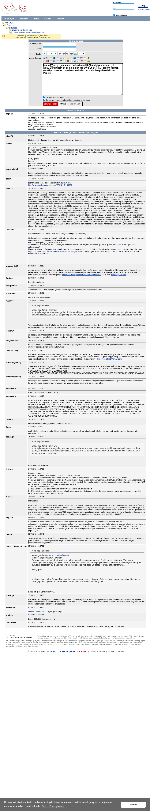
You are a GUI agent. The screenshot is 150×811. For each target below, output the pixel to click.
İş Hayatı (13, 27)
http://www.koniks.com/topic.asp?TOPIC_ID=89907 (50, 185)
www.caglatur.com (118, 274)
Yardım (47, 19)
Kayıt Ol (60, 19)
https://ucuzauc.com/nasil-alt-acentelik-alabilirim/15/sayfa (52, 251)
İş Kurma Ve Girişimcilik (21, 30)
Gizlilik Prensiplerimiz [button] (53, 806)
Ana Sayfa (9, 19)
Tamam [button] (133, 804)
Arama (36, 19)
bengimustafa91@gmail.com (109, 359)
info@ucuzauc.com (113, 251)
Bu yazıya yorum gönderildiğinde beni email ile (68, 100)
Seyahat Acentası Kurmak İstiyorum (29, 32)
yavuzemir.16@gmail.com (73, 274)
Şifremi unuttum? (144, 9)
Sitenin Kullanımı (97, 651)
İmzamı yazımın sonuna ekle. (58, 97)
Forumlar (23, 19)
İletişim (53, 651)
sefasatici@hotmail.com (38, 611)
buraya (29, 37)
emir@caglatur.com (92, 274)
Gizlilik (111, 651)
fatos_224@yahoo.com (59, 555)
